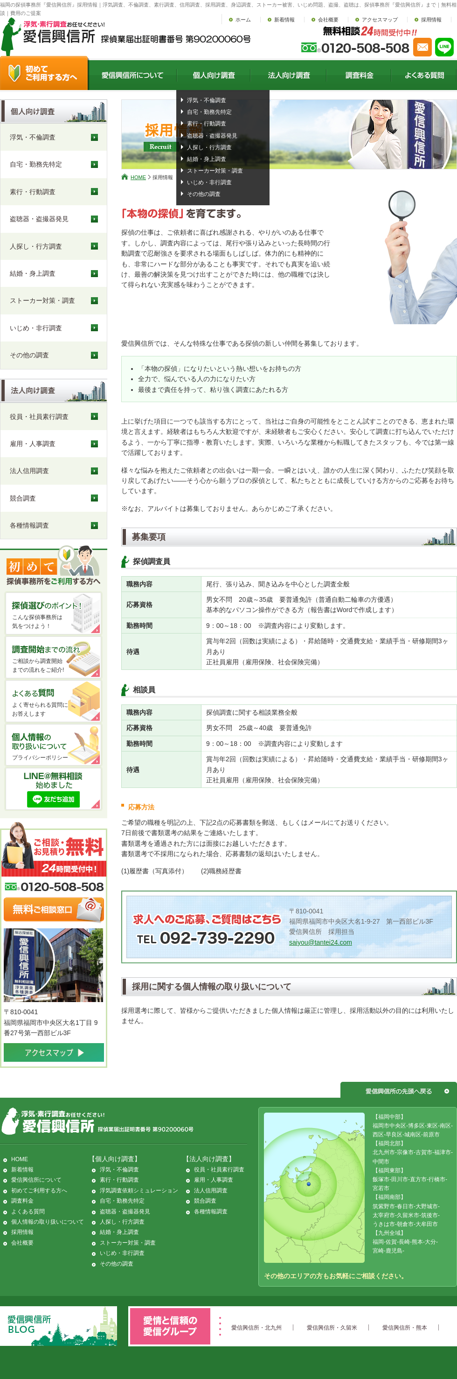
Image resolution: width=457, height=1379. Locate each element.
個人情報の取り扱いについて (47, 1222)
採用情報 (431, 19)
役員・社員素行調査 (39, 416)
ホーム (243, 19)
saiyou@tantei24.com (320, 942)
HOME (138, 177)
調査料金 (22, 1201)
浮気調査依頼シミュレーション (139, 1190)
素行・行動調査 (206, 123)
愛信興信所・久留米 (332, 1327)
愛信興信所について (36, 1180)
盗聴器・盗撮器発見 (212, 135)
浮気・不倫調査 (206, 100)
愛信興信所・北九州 (256, 1327)
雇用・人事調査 (32, 443)
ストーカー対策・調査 (215, 170)
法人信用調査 (29, 470)
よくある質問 (28, 1211)
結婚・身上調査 (206, 159)
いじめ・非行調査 (209, 182)
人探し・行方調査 (209, 147)
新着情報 (284, 19)
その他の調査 (204, 194)
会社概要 (328, 19)
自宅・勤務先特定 (209, 112)
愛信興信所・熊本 (404, 1327)
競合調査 (23, 498)
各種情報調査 (29, 525)
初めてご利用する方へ (39, 1190)
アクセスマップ (380, 19)
